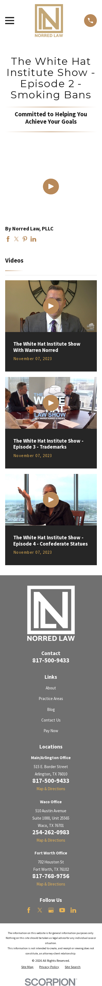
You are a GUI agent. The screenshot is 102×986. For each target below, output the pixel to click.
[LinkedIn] (73, 910)
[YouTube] (62, 910)
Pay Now (51, 730)
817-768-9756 (50, 876)
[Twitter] (40, 910)
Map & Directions (50, 788)
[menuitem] (27, 967)
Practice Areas (51, 698)
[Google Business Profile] (51, 910)
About (51, 687)
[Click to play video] (51, 187)
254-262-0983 (50, 832)
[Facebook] (29, 910)
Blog (51, 709)
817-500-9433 (50, 660)
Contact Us (51, 720)
